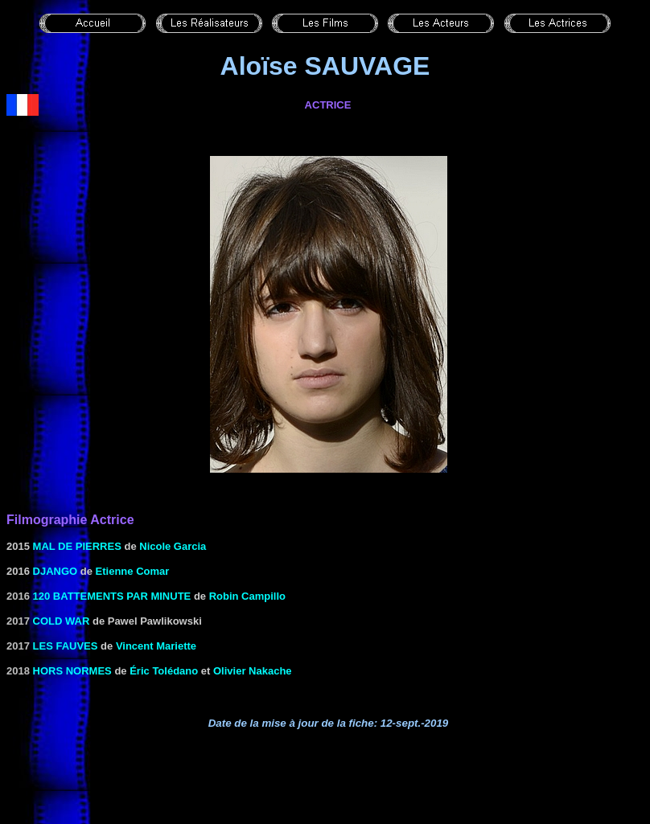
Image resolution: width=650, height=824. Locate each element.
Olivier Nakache (252, 671)
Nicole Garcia (172, 546)
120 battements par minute (112, 596)
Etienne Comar (133, 571)
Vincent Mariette (156, 646)
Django (55, 571)
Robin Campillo (247, 596)
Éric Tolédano (164, 671)
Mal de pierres (77, 546)
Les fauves (65, 646)
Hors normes (72, 671)
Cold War (61, 621)
